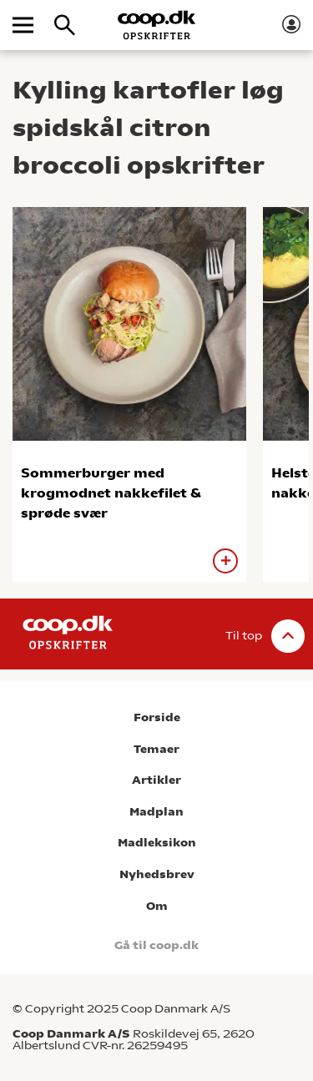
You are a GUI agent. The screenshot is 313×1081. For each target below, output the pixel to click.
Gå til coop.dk (156, 945)
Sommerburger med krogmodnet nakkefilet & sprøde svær (111, 493)
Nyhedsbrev (156, 874)
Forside (157, 717)
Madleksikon (157, 843)
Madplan (156, 812)
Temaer (156, 749)
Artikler (156, 780)
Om (157, 906)
